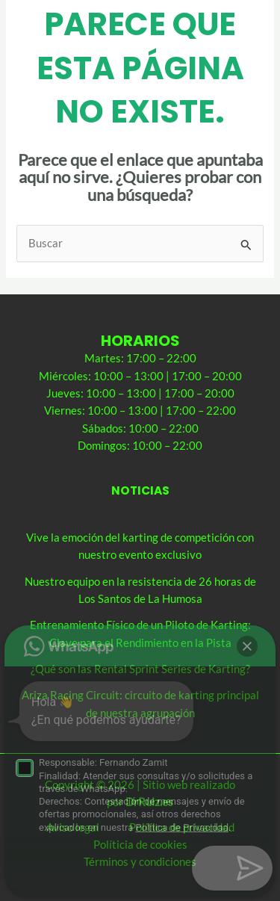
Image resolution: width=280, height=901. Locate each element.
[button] (247, 868)
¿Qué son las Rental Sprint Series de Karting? (140, 669)
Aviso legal (72, 827)
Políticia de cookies (140, 844)
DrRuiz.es (149, 802)
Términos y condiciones (140, 861)
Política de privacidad (181, 827)
